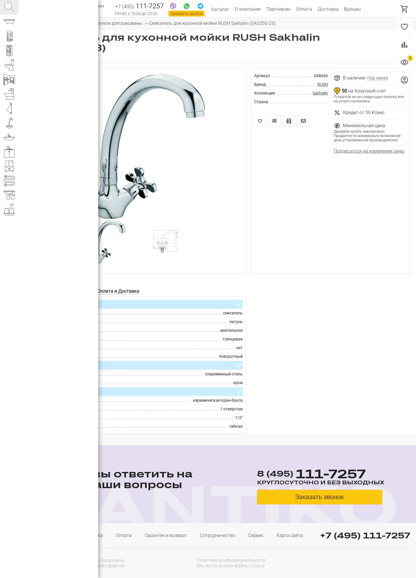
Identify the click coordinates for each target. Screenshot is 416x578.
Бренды (352, 9)
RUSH (322, 84)
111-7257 (139, 6)
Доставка (328, 9)
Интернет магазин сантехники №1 (84, 8)
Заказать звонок (187, 13)
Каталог (220, 9)
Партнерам (278, 9)
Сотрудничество (217, 535)
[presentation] (373, 562)
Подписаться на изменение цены (369, 151)
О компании (248, 9)
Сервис (255, 535)
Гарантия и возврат (166, 535)
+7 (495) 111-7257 (365, 535)
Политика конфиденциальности (231, 560)
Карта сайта (289, 535)
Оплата (304, 9)
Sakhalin (320, 93)
